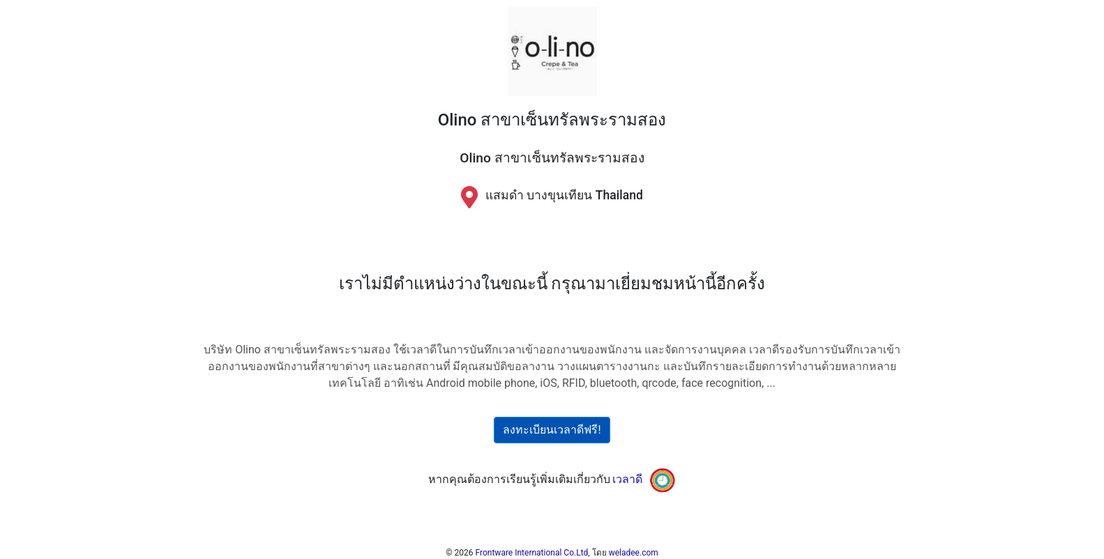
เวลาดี (627, 479)
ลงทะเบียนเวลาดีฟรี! (551, 429)
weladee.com (633, 553)
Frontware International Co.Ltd (532, 553)
